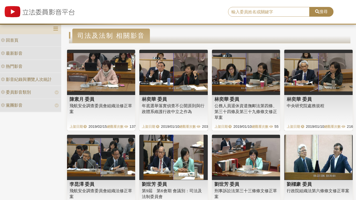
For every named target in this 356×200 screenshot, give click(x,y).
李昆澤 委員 (82, 184)
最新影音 (12, 53)
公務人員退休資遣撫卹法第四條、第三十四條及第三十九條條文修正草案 (245, 111)
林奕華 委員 (154, 99)
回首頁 (9, 40)
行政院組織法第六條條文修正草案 (318, 190)
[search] (269, 12)
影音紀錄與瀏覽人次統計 (26, 79)
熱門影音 (12, 66)
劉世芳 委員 (154, 184)
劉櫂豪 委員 (299, 184)
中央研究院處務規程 (305, 105)
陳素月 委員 (82, 99)
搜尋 (321, 11)
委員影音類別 (16, 92)
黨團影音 (12, 105)
